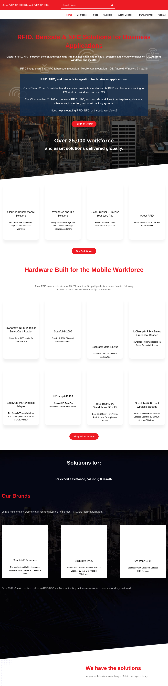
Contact (162, 15)
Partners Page (146, 15)
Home (69, 15)
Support (107, 15)
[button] (82, 15)
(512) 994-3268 (41, 5)
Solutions (81, 15)
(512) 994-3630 (16, 5)
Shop (96, 15)
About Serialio (125, 15)
